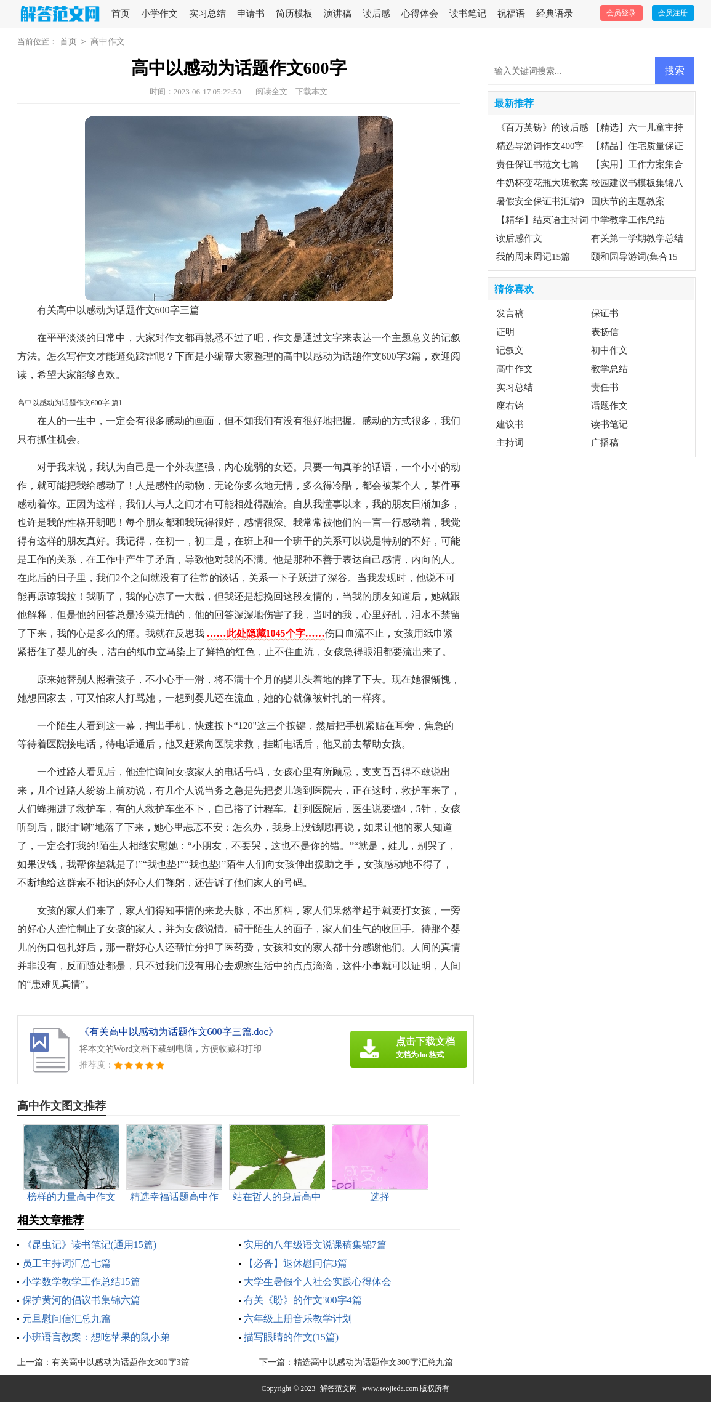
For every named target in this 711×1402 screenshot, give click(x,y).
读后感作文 (519, 238)
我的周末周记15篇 (533, 257)
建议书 (510, 424)
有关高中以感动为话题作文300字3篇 (121, 1362)
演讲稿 (337, 13)
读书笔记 (467, 13)
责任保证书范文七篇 (537, 164)
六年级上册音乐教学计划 (298, 1318)
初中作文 (609, 350)
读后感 (376, 13)
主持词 (510, 443)
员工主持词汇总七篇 (66, 1263)
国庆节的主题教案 (628, 201)
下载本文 (311, 91)
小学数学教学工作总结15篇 (81, 1281)
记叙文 (510, 350)
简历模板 (294, 13)
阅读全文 (271, 91)
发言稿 (510, 313)
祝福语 (511, 13)
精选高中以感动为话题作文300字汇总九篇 (373, 1362)
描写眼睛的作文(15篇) (291, 1337)
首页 (120, 13)
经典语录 (554, 13)
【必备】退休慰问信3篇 (295, 1263)
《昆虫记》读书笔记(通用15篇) (89, 1244)
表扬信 (605, 332)
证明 (505, 332)
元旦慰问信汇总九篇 (66, 1318)
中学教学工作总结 (628, 220)
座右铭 (510, 406)
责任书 (605, 387)
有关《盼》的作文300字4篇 (303, 1300)
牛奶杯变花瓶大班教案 (542, 183)
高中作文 (107, 41)
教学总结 (609, 369)
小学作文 (159, 13)
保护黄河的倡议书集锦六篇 (81, 1300)
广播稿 (605, 443)
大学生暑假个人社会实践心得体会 (318, 1281)
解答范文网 (338, 1388)
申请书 (251, 13)
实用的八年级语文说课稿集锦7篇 (315, 1244)
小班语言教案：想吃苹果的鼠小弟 (96, 1337)
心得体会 (419, 13)
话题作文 (609, 406)
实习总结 (207, 13)
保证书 (605, 313)
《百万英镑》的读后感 (542, 127)
